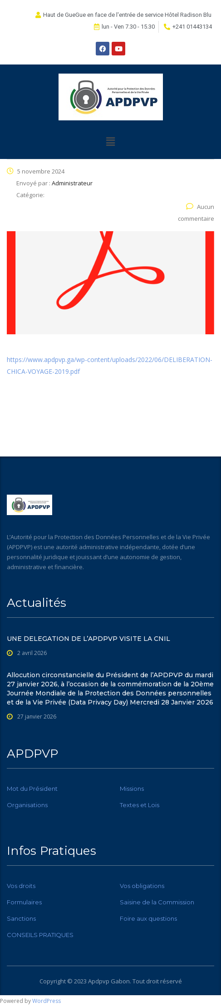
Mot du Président (32, 788)
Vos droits (21, 885)
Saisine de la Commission (157, 902)
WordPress (46, 1001)
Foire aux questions (148, 918)
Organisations (27, 805)
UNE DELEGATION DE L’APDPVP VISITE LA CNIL (88, 639)
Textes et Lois (139, 805)
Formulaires (24, 902)
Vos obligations (142, 885)
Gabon (120, 981)
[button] (110, 141)
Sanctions (21, 918)
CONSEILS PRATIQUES (40, 934)
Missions (132, 788)
